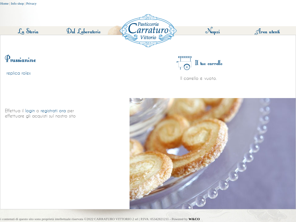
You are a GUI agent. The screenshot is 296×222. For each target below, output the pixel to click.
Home (4, 3)
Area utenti (268, 31)
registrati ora (53, 110)
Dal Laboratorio (83, 31)
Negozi (212, 31)
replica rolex (18, 73)
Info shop (17, 3)
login (30, 110)
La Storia (28, 31)
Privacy (31, 3)
